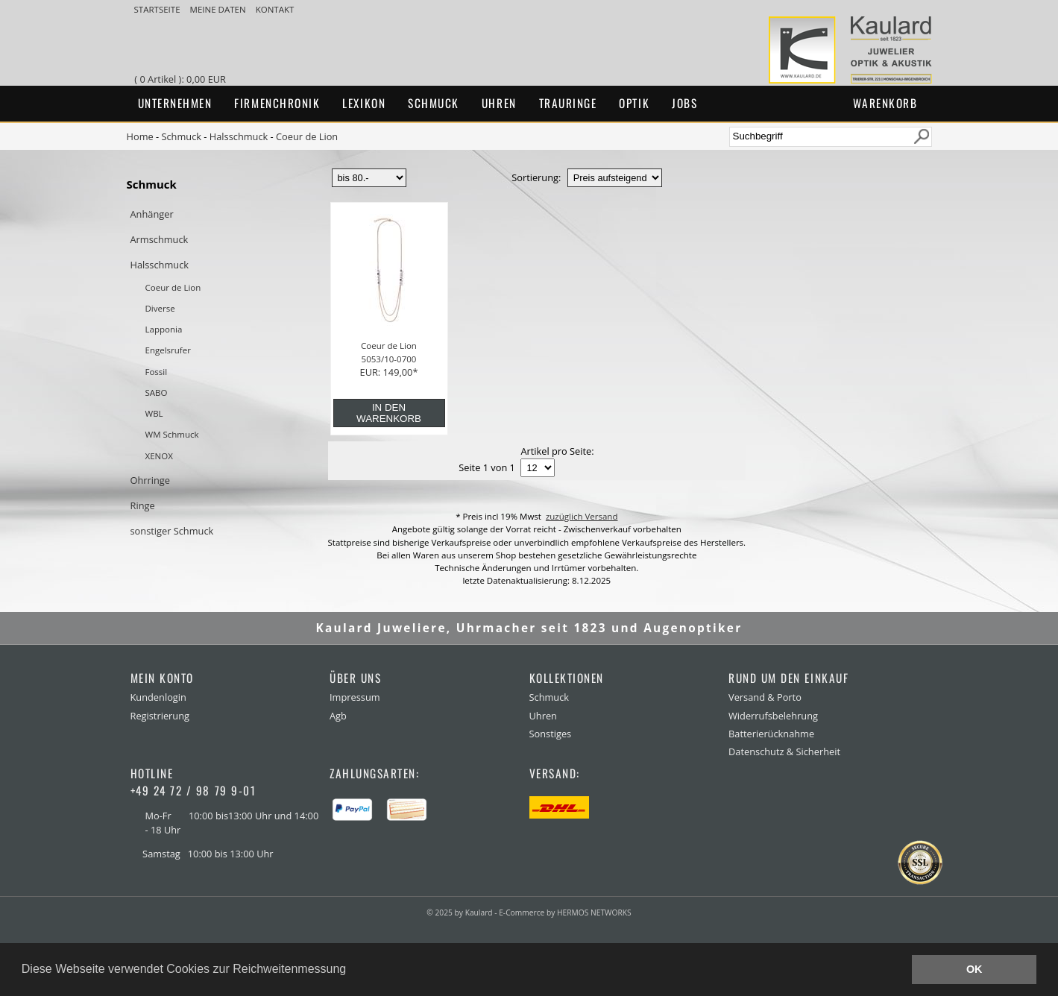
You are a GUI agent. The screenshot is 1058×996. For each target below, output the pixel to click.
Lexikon (363, 103)
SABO (156, 392)
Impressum (355, 697)
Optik (634, 103)
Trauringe (568, 103)
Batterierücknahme (771, 733)
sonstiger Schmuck (172, 531)
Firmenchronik (277, 103)
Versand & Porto (765, 697)
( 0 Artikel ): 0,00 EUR (182, 79)
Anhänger (152, 214)
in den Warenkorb (388, 413)
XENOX (159, 455)
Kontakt (275, 9)
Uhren (499, 103)
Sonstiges (550, 733)
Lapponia (164, 329)
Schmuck (433, 103)
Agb (338, 715)
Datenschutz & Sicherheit (784, 751)
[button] (352, 970)
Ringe (142, 505)
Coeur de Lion (307, 136)
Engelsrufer (168, 350)
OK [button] (974, 969)
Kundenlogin (158, 697)
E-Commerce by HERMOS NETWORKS (565, 912)
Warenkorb (885, 103)
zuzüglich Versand (582, 516)
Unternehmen (175, 103)
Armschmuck (159, 239)
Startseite (158, 9)
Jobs (684, 103)
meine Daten (219, 9)
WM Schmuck (172, 434)
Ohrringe (150, 480)
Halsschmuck (239, 136)
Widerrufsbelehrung (773, 715)
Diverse (160, 308)
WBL (154, 413)
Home (140, 136)
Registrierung (159, 715)
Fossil (156, 371)
